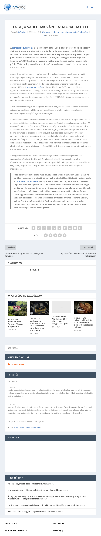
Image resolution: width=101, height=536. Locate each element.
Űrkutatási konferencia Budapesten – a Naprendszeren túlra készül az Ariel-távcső (37, 324)
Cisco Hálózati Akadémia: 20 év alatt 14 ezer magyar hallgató (60, 320)
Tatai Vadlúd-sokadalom (26, 181)
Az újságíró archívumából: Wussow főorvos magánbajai (15, 323)
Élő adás (16, 364)
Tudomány (83, 32)
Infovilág (22, 32)
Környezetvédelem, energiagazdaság (59, 32)
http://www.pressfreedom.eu (27, 427)
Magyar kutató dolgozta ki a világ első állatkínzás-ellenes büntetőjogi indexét (83, 322)
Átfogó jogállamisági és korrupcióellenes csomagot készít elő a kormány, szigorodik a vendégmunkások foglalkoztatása (47, 497)
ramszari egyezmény (22, 47)
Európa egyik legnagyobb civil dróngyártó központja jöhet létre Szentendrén (43, 505)
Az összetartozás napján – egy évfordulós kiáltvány (31, 511)
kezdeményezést (35, 87)
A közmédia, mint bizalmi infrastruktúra (26, 484)
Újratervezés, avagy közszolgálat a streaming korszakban (34, 490)
